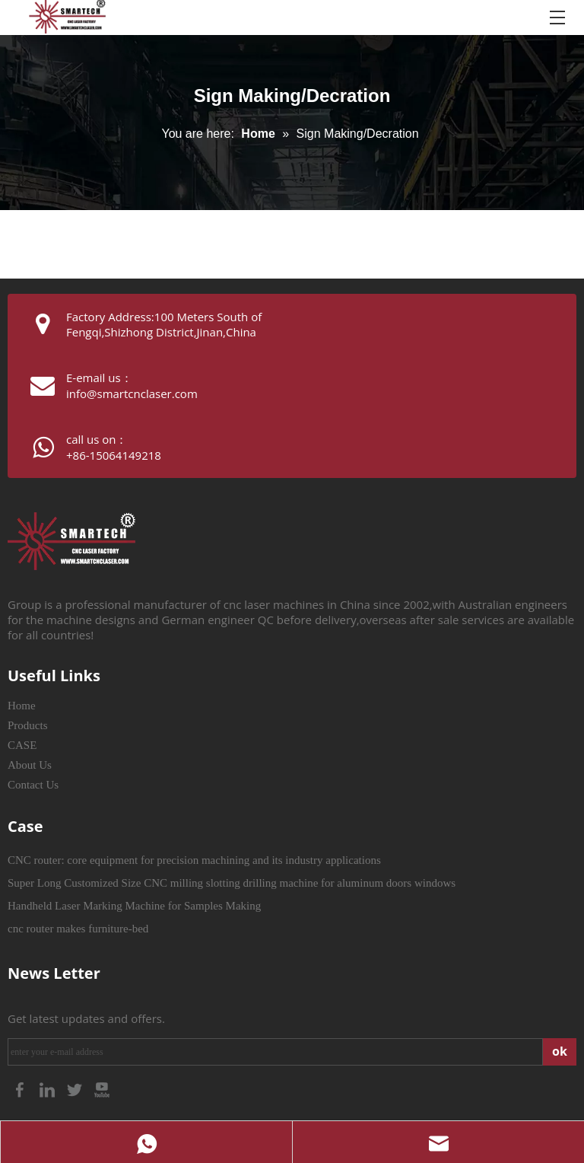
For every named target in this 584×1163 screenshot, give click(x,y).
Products (28, 725)
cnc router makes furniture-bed (78, 928)
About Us (30, 765)
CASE (22, 745)
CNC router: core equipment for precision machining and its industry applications (194, 860)
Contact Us (33, 785)
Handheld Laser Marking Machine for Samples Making (134, 906)
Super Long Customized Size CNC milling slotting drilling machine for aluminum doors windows (231, 883)
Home (22, 705)
